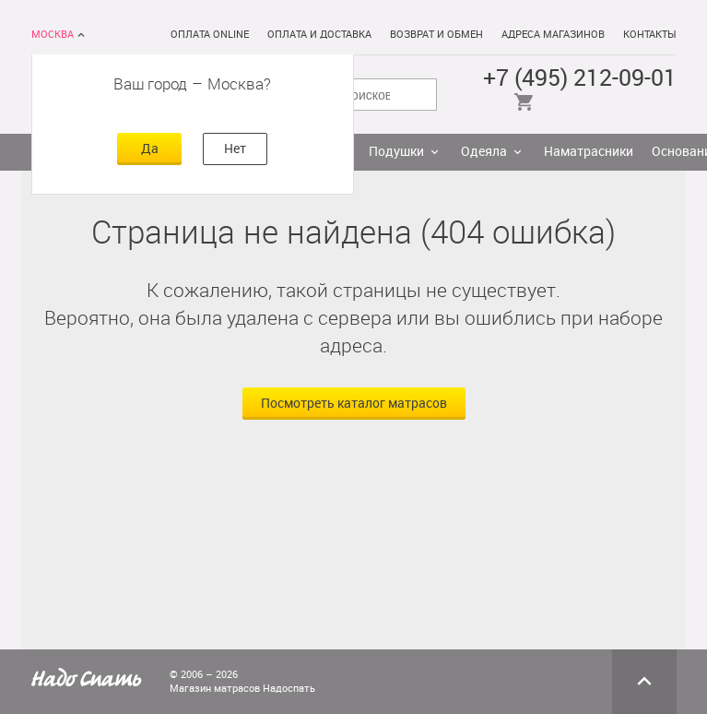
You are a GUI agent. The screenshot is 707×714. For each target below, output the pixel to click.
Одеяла (484, 152)
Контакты (650, 35)
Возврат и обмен (436, 35)
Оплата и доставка (319, 35)
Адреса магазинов (553, 35)
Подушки (396, 152)
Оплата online (210, 35)
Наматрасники (588, 152)
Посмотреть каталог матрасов (354, 403)
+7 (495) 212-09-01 (580, 78)
